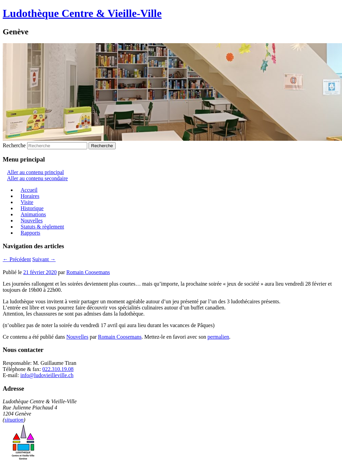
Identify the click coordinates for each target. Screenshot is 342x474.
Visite (27, 202)
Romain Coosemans (88, 272)
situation (13, 420)
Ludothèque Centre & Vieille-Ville (82, 13)
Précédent (17, 259)
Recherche (14, 145)
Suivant (44, 259)
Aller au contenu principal (35, 172)
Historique (32, 208)
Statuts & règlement (42, 227)
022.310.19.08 (58, 369)
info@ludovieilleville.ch (46, 375)
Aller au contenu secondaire (37, 178)
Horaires (30, 196)
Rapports (30, 233)
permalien (218, 337)
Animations (33, 214)
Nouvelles (32, 220)
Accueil (29, 190)
